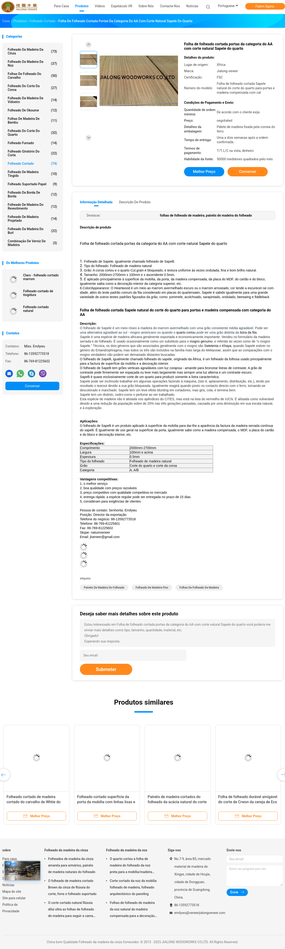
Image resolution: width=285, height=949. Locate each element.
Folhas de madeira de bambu (32, 120)
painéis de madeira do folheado (104, 587)
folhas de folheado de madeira (199, 587)
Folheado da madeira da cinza (32, 51)
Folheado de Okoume (32, 110)
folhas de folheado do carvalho (32, 75)
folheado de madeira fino (151, 587)
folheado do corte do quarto (32, 132)
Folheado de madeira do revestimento (32, 206)
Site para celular (14, 898)
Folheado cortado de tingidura (38, 293)
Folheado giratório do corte (32, 153)
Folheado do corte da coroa (32, 88)
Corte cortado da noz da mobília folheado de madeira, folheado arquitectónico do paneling (133, 887)
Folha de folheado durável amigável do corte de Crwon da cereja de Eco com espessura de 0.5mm (247, 802)
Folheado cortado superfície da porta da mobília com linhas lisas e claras (106, 802)
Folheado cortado (32, 163)
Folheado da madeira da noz (32, 63)
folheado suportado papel (32, 184)
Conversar (32, 386)
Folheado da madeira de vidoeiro (32, 100)
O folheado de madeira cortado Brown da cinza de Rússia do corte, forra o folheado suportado (72, 887)
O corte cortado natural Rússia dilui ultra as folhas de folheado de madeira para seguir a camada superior (72, 910)
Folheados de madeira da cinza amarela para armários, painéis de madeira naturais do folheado (71, 865)
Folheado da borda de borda (32, 194)
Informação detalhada (96, 202)
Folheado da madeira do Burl (32, 231)
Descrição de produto (134, 202)
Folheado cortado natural (36, 309)
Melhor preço (204, 171)
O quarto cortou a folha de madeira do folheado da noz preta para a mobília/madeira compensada (131, 866)
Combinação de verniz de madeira (32, 243)
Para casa (9, 859)
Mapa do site (11, 891)
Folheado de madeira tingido (32, 174)
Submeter (106, 669)
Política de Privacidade (10, 908)
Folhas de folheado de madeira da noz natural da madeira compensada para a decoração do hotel (132, 910)
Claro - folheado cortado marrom (41, 277)
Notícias (8, 885)
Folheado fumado (32, 143)
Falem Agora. (265, 6)
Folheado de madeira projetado (32, 218)
